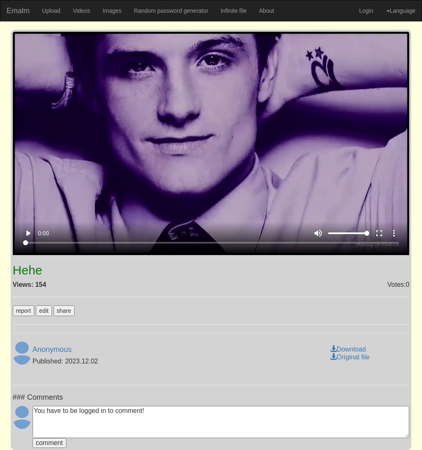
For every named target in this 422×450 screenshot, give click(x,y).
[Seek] (211, 242)
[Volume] (348, 233)
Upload (51, 10)
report (23, 310)
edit (44, 310)
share (64, 310)
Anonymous (52, 349)
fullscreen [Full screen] (379, 233)
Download (348, 349)
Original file (350, 357)
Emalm (18, 11)
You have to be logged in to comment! (221, 422)
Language (401, 10)
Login (366, 10)
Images (112, 10)
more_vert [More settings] (394, 233)
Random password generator (171, 10)
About (266, 10)
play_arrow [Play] (28, 233)
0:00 (43, 233)
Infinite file (233, 10)
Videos (81, 10)
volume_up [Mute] (318, 233)
